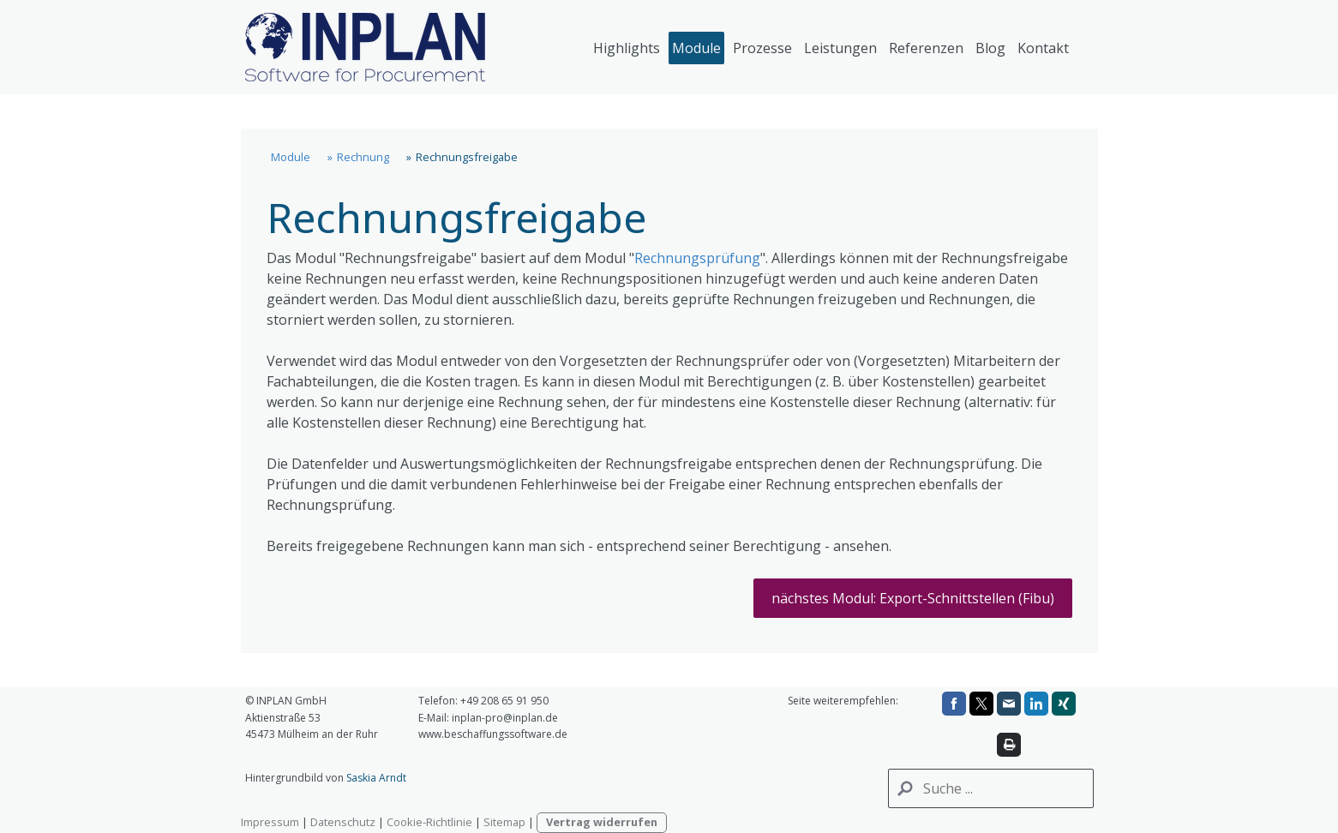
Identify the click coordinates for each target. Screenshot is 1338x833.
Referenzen (926, 48)
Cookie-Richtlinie (429, 822)
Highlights (626, 48)
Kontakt (1043, 48)
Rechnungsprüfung (697, 258)
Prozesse (762, 48)
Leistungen (840, 48)
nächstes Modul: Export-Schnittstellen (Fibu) (912, 598)
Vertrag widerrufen (601, 822)
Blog (990, 48)
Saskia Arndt (376, 777)
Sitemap (504, 822)
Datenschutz (342, 822)
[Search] (991, 788)
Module (696, 48)
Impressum (270, 822)
